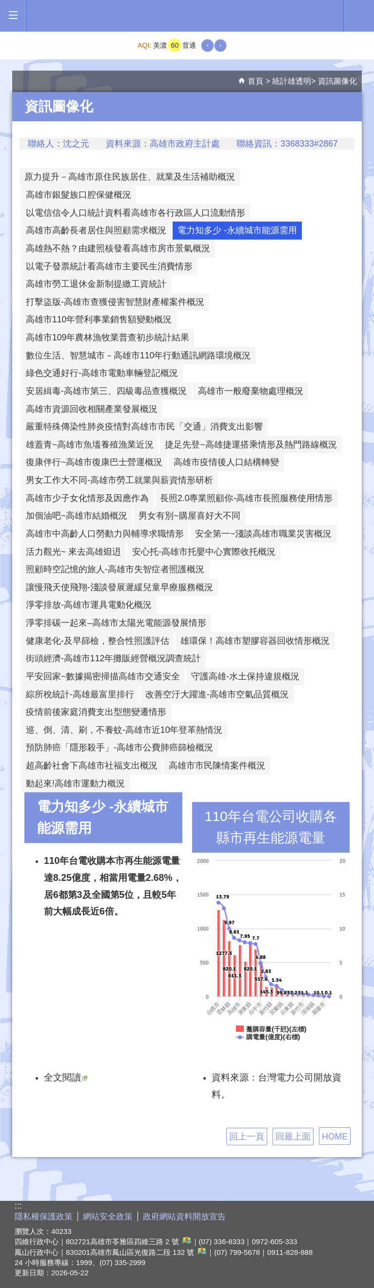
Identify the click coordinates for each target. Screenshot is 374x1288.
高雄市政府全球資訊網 (185, 16)
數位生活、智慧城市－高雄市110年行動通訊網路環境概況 (138, 355)
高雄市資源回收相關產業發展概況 (91, 409)
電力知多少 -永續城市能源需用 (237, 230)
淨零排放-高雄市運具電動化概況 (89, 605)
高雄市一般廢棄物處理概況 (250, 391)
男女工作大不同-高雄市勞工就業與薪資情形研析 (119, 480)
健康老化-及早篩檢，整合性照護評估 (97, 641)
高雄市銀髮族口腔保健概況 (78, 195)
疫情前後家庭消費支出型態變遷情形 (96, 712)
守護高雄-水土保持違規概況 (245, 676)
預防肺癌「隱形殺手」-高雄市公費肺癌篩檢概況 (119, 747)
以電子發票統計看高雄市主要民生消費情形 (109, 266)
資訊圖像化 (337, 81)
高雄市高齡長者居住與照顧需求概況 (96, 230)
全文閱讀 (65, 1077)
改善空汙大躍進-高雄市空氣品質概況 (217, 694)
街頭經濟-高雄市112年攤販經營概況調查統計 (113, 658)
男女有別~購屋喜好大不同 (189, 516)
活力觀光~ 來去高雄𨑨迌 (73, 552)
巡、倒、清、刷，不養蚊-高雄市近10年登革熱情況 (124, 730)
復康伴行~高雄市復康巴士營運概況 (94, 462)
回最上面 (293, 1136)
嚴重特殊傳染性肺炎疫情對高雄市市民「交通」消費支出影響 (144, 426)
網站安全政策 (108, 1216)
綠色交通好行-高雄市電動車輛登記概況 (102, 373)
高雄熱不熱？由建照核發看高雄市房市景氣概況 (118, 248)
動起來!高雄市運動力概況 (75, 783)
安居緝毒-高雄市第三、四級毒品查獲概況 (106, 391)
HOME (335, 1136)
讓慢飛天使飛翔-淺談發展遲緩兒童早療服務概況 (119, 587)
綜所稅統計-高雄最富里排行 (80, 694)
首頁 (255, 81)
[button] (13, 15)
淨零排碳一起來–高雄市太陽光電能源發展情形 (116, 623)
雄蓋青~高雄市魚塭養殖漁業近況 (90, 444)
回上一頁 (246, 1136)
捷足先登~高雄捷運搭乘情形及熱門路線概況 (250, 444)
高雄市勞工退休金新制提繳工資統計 (96, 284)
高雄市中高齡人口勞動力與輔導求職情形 (105, 534)
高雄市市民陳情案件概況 (217, 765)
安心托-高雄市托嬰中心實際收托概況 (204, 552)
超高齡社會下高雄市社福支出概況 (91, 765)
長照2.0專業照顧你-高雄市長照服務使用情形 (246, 498)
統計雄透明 (291, 81)
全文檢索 (359, 15)
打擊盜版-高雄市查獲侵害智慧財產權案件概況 (115, 302)
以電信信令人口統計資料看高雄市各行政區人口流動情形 (135, 213)
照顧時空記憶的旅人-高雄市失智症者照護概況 (115, 569)
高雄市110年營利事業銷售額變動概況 (99, 319)
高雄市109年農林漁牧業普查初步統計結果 (107, 337)
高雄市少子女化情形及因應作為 (87, 498)
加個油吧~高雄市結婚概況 (76, 516)
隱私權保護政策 (44, 1216)
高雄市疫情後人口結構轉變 (226, 462)
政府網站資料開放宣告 (184, 1216)
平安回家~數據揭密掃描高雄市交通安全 (103, 676)
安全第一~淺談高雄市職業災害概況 (263, 534)
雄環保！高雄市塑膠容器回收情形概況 (255, 641)
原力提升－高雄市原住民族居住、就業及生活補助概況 (129, 177)
